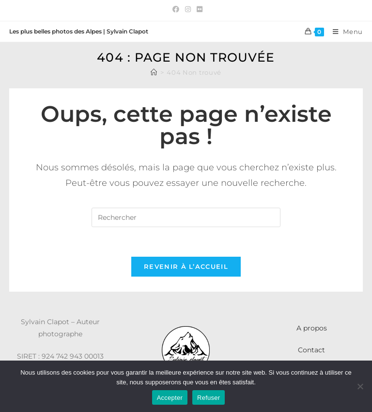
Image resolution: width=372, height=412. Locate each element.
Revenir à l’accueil (186, 266)
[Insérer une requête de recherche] (186, 217)
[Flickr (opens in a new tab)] (198, 9)
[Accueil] (154, 72)
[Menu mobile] (344, 31)
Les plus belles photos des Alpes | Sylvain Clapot (78, 31)
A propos (311, 328)
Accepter (170, 397)
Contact (311, 350)
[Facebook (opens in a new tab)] (176, 9)
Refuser (208, 397)
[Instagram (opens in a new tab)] (188, 9)
